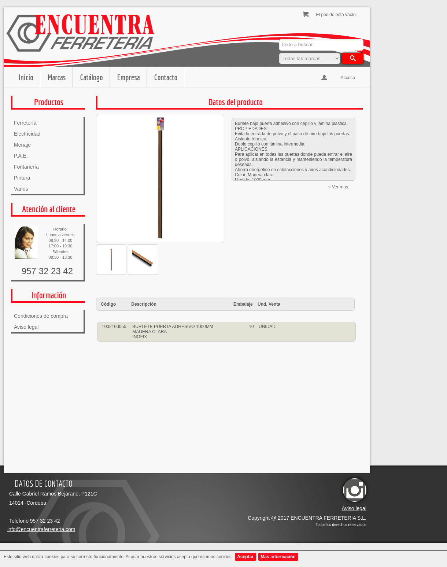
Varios (21, 189)
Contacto (165, 77)
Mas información (278, 556)
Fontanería (26, 167)
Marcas (57, 77)
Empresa (128, 77)
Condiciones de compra (41, 316)
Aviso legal (26, 327)
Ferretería (25, 123)
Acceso (348, 77)
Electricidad (27, 134)
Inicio (26, 77)
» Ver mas (338, 186)
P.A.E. (21, 156)
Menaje (22, 145)
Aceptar (245, 556)
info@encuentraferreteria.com (41, 529)
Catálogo (91, 77)
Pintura (22, 178)
